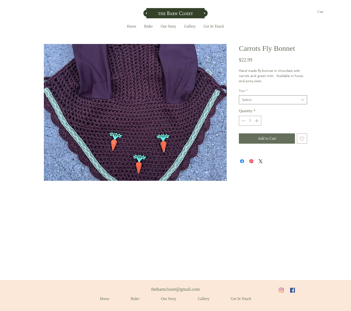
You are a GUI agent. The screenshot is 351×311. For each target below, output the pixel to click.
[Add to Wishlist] (302, 138)
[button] (323, 12)
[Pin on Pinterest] (251, 161)
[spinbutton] (250, 120)
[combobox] (273, 100)
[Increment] (257, 120)
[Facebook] (292, 290)
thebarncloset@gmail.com (175, 289)
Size (243, 90)
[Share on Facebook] (242, 161)
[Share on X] (260, 161)
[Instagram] (281, 290)
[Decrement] (243, 120)
